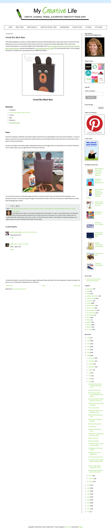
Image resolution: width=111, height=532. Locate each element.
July (90, 373)
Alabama (12, 208)
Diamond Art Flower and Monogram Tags (95, 411)
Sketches (89, 327)
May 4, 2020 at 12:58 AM (21, 244)
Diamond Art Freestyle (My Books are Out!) (96, 434)
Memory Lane (90, 308)
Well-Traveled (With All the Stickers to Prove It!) (95, 400)
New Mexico (67, 208)
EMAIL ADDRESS (90, 91)
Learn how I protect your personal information (94, 280)
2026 (88, 338)
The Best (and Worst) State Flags (99, 234)
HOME (10, 27)
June (90, 376)
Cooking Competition (92, 296)
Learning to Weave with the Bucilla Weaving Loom (95, 385)
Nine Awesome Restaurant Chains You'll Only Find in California (99, 172)
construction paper (33, 208)
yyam (12, 244)
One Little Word (91, 313)
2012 (88, 506)
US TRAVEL (88, 27)
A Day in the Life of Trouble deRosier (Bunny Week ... (95, 461)
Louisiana (56, 208)
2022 (88, 349)
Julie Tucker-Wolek (15, 232)
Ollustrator (68, 527)
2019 (88, 485)
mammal (61, 208)
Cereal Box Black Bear (94, 390)
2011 (88, 509)
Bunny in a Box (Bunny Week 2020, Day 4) (94, 466)
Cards (88, 293)
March (91, 476)
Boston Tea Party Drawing (99, 223)
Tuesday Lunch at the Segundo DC (94, 453)
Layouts (89, 303)
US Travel (89, 329)
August (91, 370)
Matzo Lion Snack (93, 438)
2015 (88, 497)
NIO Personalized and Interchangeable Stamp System (95, 394)
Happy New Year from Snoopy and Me (99, 181)
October (91, 364)
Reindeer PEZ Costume (94, 424)
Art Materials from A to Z (98, 213)
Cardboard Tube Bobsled (98, 264)
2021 (88, 352)
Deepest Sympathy (93, 441)
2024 (88, 344)
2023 (88, 346)
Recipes (89, 325)
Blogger (80, 527)
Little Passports (91, 305)
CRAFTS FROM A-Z (32, 27)
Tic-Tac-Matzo (92, 426)
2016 (88, 494)
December (92, 358)
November (92, 361)
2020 (88, 355)
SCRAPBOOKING (64, 27)
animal (17, 208)
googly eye (50, 208)
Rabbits (89, 322)
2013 (88, 503)
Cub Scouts (90, 301)
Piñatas (89, 320)
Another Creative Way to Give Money (99, 244)
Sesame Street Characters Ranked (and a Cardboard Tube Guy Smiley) (95, 194)
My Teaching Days (92, 310)
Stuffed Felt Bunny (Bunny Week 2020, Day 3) (95, 471)
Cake (88, 291)
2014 (88, 500)
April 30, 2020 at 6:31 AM (29, 232)
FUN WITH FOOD (77, 27)
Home (43, 286)
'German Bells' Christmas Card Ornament (99, 203)
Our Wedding (90, 315)
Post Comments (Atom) (19, 289)
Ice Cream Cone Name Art (95, 457)
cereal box (25, 208)
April (90, 381)
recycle (73, 208)
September (92, 367)
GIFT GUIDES (98, 27)
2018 (88, 488)
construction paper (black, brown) (19, 112)
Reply (11, 238)
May (90, 379)
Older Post (77, 286)
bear (20, 208)
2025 (88, 341)
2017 (88, 491)
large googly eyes (14, 123)
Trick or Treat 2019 (93, 408)
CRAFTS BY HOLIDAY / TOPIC (49, 27)
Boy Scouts (90, 289)
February (91, 478)
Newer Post (9, 286)
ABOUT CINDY (20, 27)
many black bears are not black (44, 48)
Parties (89, 317)
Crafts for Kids (43, 208)
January (91, 481)
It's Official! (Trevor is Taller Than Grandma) (96, 444)
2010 (88, 512)
